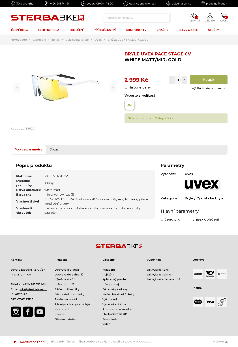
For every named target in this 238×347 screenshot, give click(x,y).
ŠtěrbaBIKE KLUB (114, 314)
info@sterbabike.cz (33, 289)
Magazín (108, 269)
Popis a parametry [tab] (28, 149)
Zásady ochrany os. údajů (72, 304)
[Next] (113, 87)
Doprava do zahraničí (69, 274)
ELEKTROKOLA (48, 30)
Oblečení (39, 39)
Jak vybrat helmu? (160, 274)
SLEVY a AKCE (188, 30)
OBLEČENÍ (76, 30)
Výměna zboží (64, 279)
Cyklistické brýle (77, 39)
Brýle (56, 39)
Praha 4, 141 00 (21, 274)
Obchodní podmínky (69, 294)
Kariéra (60, 314)
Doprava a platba (67, 269)
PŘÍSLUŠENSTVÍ (105, 30)
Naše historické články (118, 294)
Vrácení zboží (64, 284)
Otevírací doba (65, 319)
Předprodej (110, 284)
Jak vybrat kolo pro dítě (163, 279)
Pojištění (108, 274)
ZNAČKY (162, 30)
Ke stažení (62, 309)
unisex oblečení (205, 219)
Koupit (209, 80)
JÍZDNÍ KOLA (19, 30)
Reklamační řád (66, 299)
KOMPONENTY (136, 30)
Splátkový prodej (114, 279)
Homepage (19, 39)
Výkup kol (109, 299)
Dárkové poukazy (115, 289)
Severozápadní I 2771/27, (28, 269)
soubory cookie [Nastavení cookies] (97, 341)
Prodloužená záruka (117, 309)
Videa (106, 324)
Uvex (98, 39)
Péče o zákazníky (67, 289)
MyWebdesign (143, 341)
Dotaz (54, 149)
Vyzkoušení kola (114, 304)
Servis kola (109, 319)
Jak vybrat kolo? (158, 269)
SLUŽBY (213, 30)
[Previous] (16, 87)
